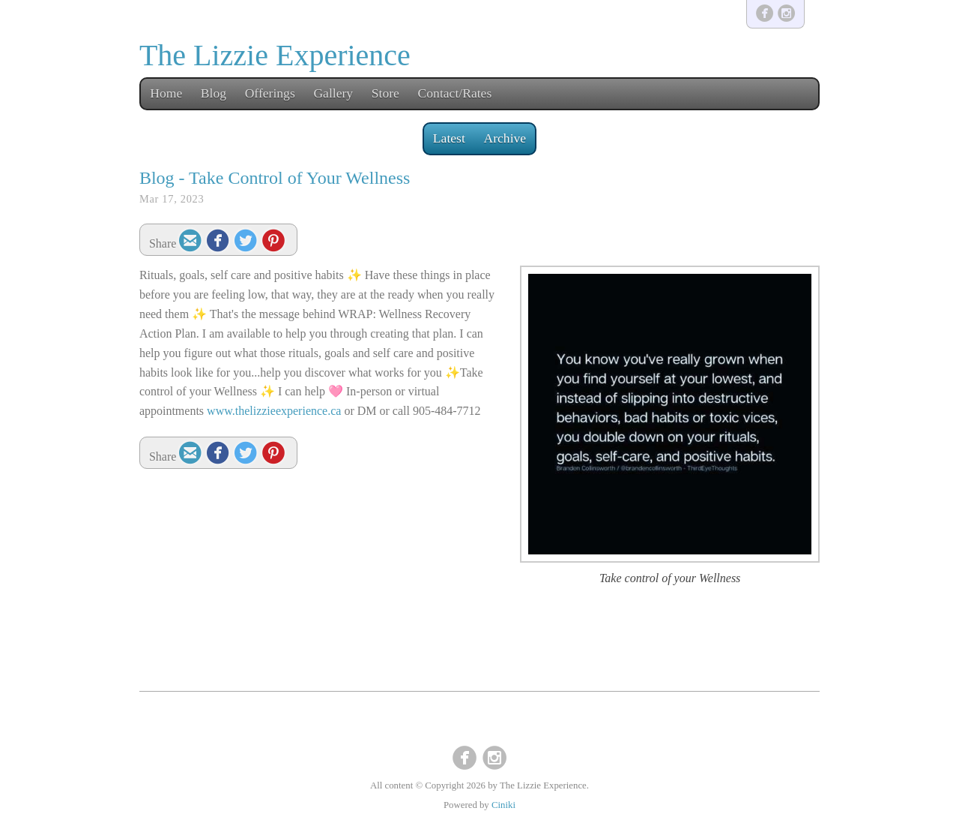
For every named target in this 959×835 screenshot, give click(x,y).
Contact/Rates (455, 93)
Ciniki (503, 805)
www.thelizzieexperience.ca (274, 410)
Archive (504, 138)
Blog (213, 93)
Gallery (333, 93)
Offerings (270, 93)
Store (385, 93)
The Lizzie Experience (275, 55)
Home (166, 93)
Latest (449, 138)
